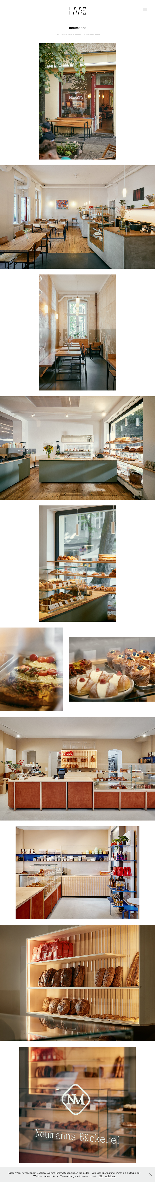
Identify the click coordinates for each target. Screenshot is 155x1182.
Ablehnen (110, 1176)
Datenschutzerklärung (103, 1172)
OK (101, 1176)
